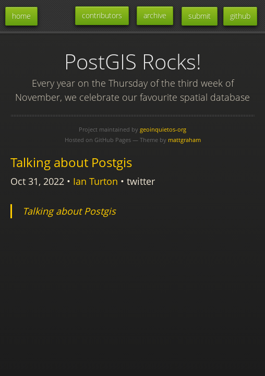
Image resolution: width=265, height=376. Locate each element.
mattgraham (184, 140)
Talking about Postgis (71, 162)
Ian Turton (95, 181)
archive (154, 15)
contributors (102, 15)
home (21, 16)
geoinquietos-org (163, 129)
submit (199, 16)
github (240, 16)
